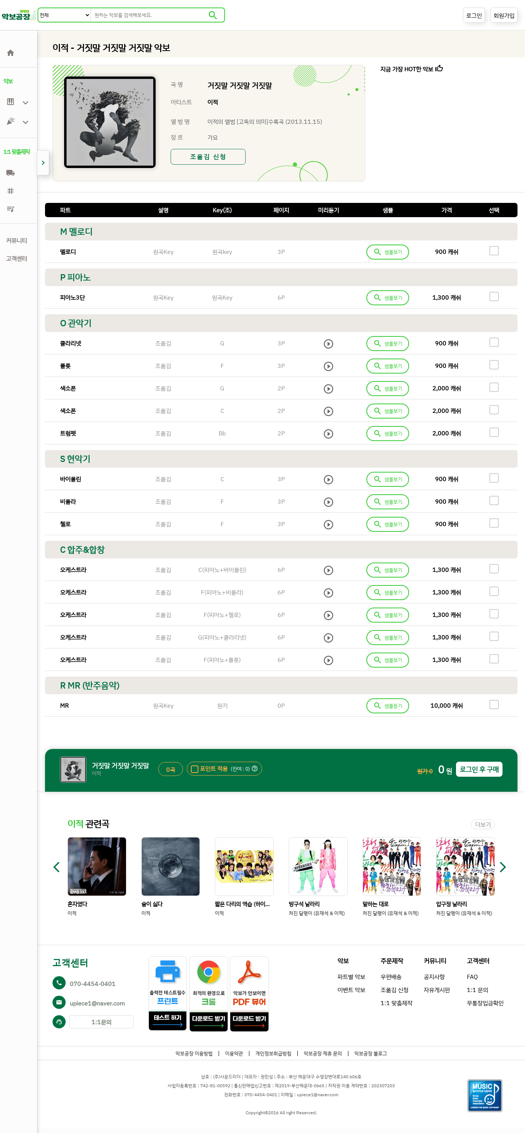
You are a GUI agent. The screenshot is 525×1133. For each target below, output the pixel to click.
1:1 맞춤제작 (396, 1003)
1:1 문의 (477, 990)
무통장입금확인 (485, 1003)
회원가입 (504, 15)
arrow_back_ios (59, 867)
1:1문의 (101, 1022)
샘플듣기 (387, 706)
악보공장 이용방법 (194, 1053)
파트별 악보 (351, 976)
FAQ (472, 976)
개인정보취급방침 (273, 1053)
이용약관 (234, 1053)
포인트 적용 (214, 768)
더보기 (483, 824)
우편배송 (391, 976)
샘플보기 (387, 252)
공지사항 (434, 976)
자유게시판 (437, 990)
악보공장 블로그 (370, 1053)
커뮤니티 (16, 240)
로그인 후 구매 (479, 769)
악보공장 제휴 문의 (323, 1053)
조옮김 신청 (208, 156)
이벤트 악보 (351, 990)
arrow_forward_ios (502, 867)
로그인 (474, 15)
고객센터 (16, 258)
